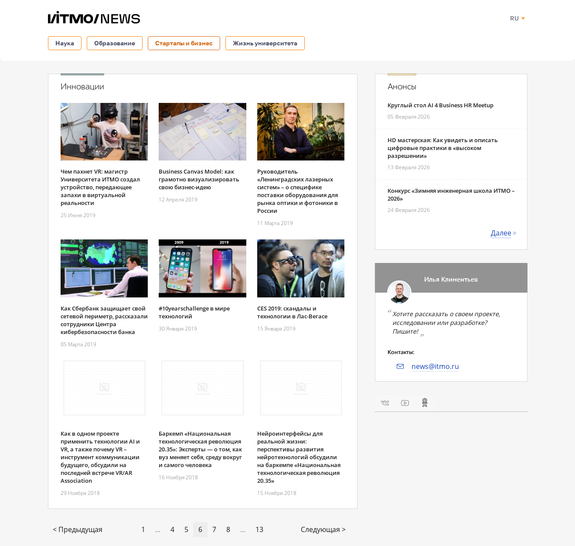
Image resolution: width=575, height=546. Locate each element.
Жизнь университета (265, 43)
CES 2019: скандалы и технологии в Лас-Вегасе (292, 312)
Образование (114, 43)
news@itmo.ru (435, 366)
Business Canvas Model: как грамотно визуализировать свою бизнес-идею (199, 179)
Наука (64, 43)
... (157, 529)
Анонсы (402, 87)
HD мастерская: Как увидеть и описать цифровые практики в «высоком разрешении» (443, 148)
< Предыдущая (77, 529)
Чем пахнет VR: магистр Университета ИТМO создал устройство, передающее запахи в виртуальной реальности (100, 187)
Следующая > (323, 529)
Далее (501, 233)
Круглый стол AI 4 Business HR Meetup (440, 105)
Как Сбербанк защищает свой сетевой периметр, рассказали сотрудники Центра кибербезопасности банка (104, 320)
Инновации (82, 87)
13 (259, 529)
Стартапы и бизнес (184, 43)
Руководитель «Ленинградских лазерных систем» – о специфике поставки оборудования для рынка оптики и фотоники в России (297, 191)
